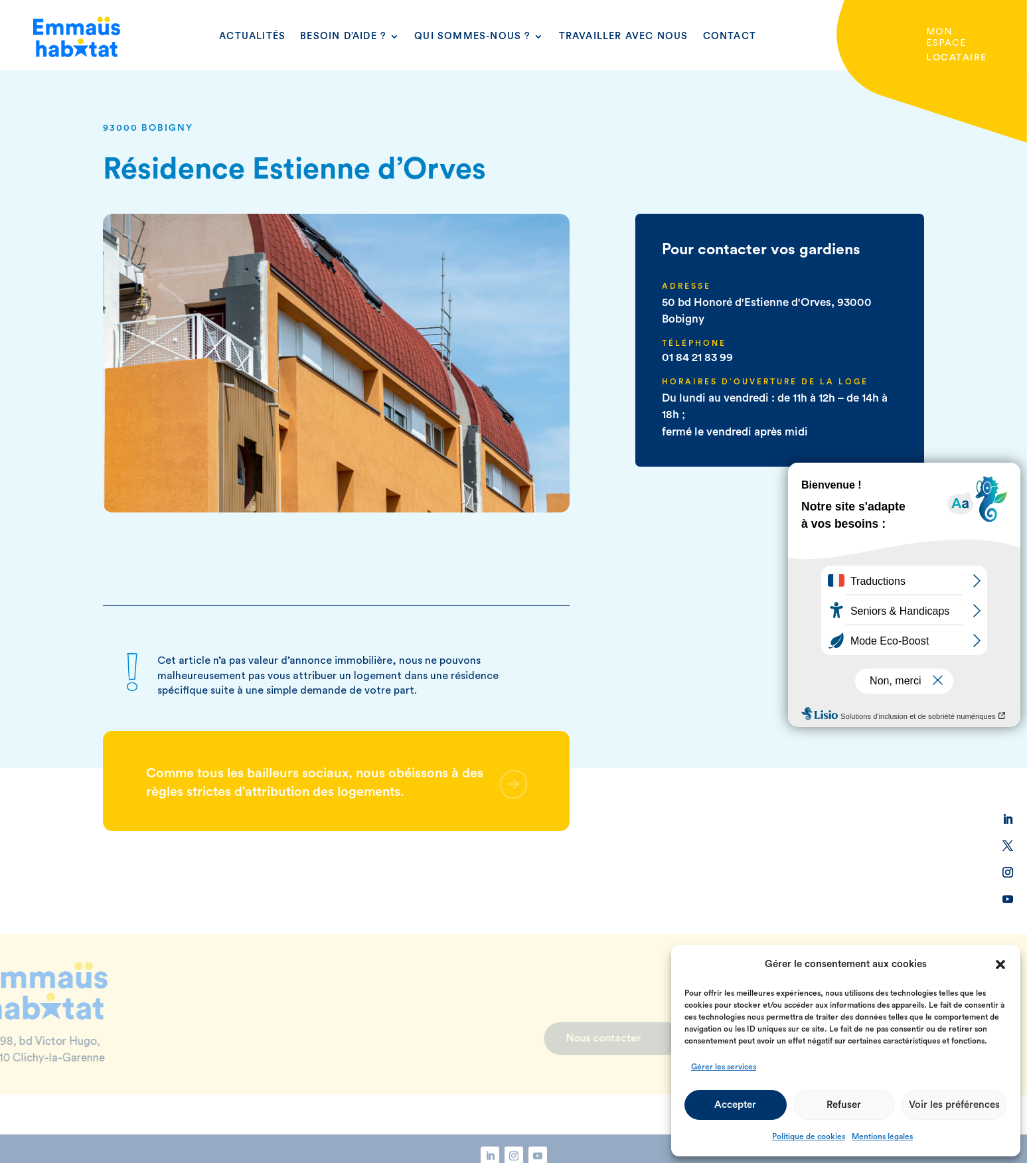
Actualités (252, 36)
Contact (729, 36)
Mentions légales (882, 1136)
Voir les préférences (954, 1105)
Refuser (844, 1105)
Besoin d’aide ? (343, 36)
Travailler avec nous (623, 36)
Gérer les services (723, 1067)
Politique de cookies (808, 1136)
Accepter (735, 1105)
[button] (1000, 964)
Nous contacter (570, 1038)
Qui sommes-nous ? (472, 36)
